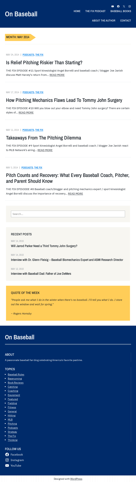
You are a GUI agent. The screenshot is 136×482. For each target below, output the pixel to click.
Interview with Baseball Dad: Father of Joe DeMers (41, 274)
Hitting (11, 415)
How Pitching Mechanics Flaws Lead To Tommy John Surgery (64, 100)
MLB (10, 419)
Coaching (13, 390)
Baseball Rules (16, 374)
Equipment (14, 395)
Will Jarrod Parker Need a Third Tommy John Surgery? (44, 246)
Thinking (12, 440)
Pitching (12, 423)
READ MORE (57, 74)
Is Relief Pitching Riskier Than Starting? (44, 62)
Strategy (12, 431)
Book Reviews (16, 382)
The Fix (39, 54)
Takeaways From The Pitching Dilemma (43, 138)
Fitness (12, 407)
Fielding (12, 403)
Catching (13, 386)
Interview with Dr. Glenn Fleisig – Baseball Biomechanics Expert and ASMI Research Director (67, 260)
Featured (13, 399)
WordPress (76, 478)
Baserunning (15, 378)
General (12, 411)
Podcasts (28, 54)
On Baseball (21, 13)
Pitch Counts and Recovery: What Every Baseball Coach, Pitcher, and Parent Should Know (67, 178)
